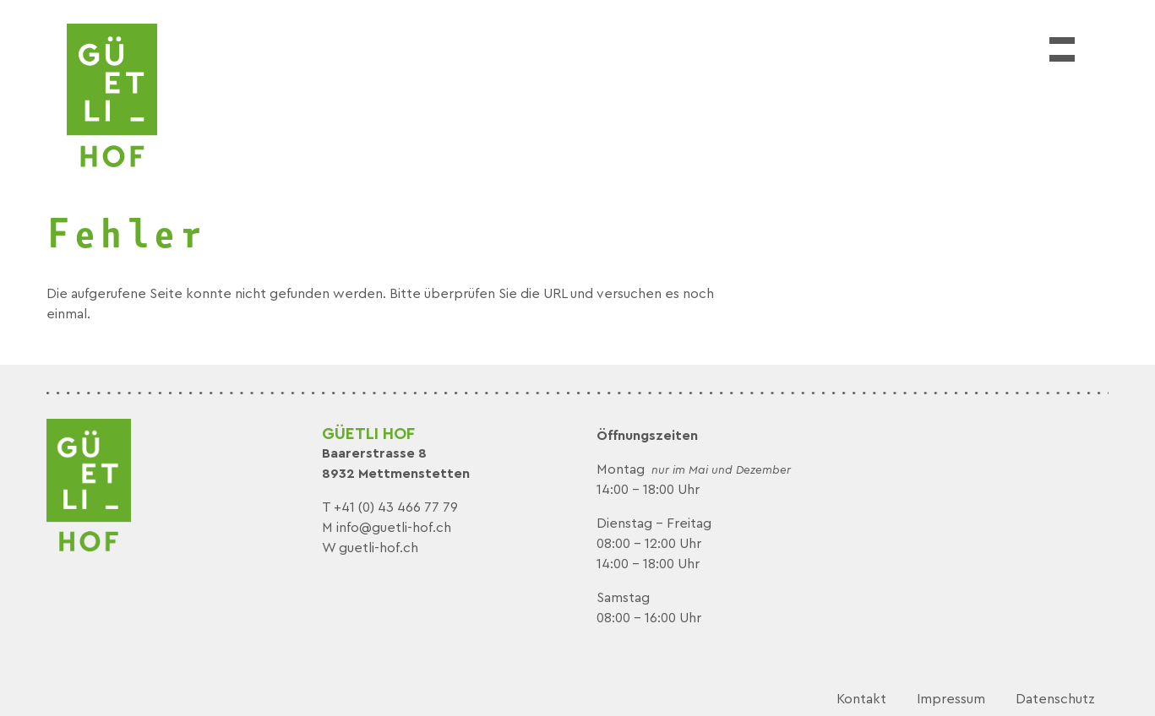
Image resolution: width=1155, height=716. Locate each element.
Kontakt (861, 699)
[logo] (112, 95)
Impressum (951, 699)
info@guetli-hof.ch (393, 527)
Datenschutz (1055, 699)
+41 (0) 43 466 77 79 (396, 507)
